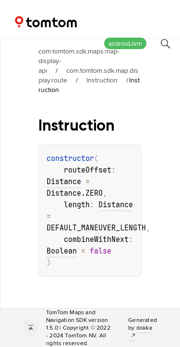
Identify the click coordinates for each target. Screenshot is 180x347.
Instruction (102, 80)
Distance (64, 182)
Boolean (62, 251)
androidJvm (125, 43)
